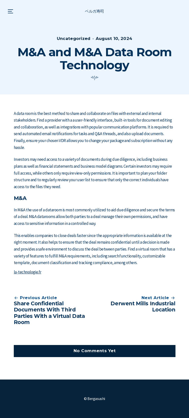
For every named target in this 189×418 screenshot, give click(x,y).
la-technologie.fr (27, 272)
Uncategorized (74, 38)
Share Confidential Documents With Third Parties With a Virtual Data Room (49, 312)
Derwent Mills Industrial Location (142, 306)
